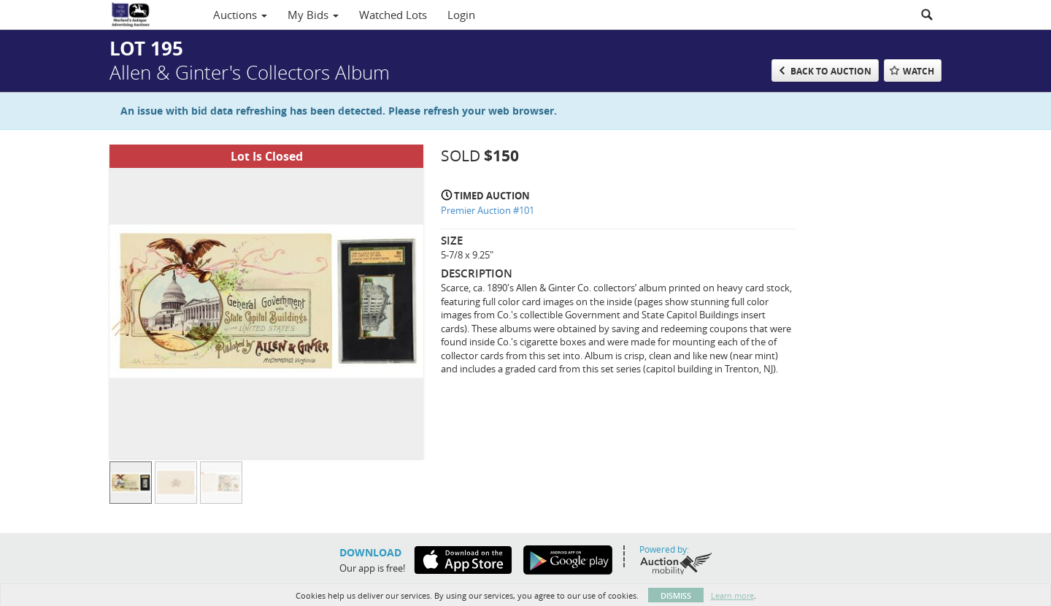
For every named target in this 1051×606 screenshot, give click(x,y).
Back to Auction (830, 71)
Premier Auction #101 (487, 210)
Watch (918, 71)
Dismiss (676, 595)
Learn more (732, 595)
